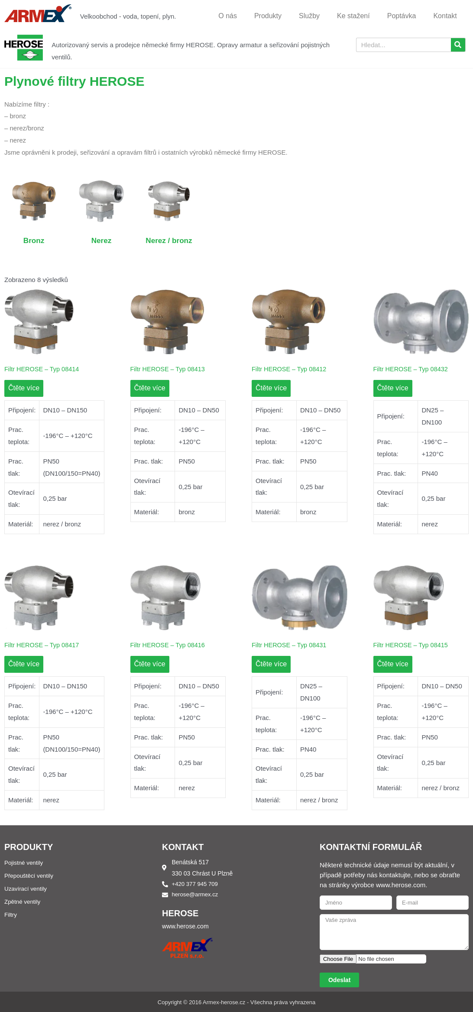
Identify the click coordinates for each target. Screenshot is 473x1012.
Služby (309, 15)
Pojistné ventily (24, 863)
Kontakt (445, 15)
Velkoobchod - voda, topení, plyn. (128, 16)
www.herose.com (186, 927)
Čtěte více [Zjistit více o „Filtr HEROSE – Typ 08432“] (392, 388)
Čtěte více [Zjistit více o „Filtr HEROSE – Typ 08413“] (149, 388)
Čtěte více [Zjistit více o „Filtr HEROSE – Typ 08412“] (271, 388)
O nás (227, 15)
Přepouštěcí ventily (29, 876)
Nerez (101, 240)
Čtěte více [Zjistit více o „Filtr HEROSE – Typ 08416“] (149, 664)
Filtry (10, 914)
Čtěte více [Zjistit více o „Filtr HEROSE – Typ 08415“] (392, 664)
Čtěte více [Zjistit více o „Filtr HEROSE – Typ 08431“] (271, 664)
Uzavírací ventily (26, 889)
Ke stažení (353, 15)
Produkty (268, 15)
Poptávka (401, 15)
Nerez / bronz (169, 240)
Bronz (34, 240)
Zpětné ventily (23, 901)
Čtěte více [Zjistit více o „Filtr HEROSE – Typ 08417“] (23, 664)
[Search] (458, 45)
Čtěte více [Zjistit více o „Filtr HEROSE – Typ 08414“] (23, 388)
